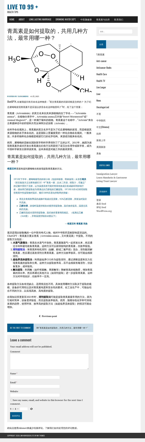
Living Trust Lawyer (106, 181)
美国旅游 (100, 147)
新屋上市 (100, 140)
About (22, 19)
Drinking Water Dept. (66, 19)
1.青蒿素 (100, 54)
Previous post (48, 316)
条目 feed (101, 203)
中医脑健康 (86, 19)
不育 (98, 114)
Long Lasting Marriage (40, 19)
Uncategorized (102, 107)
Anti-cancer (101, 61)
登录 (98, 200)
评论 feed (101, 207)
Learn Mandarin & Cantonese (111, 177)
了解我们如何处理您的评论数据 (61, 428)
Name (13, 373)
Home (11, 19)
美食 (98, 153)
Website (14, 391)
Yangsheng (23, 96)
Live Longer (101, 87)
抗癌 (98, 133)
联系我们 (118, 19)
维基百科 (11, 168)
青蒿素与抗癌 (103, 19)
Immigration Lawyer (106, 173)
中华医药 (100, 120)
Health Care (101, 74)
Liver (98, 94)
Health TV (100, 81)
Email (13, 382)
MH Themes (41, 435)
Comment (15, 351)
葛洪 (84, 179)
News (98, 100)
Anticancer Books (103, 67)
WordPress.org (104, 211)
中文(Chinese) (102, 127)
